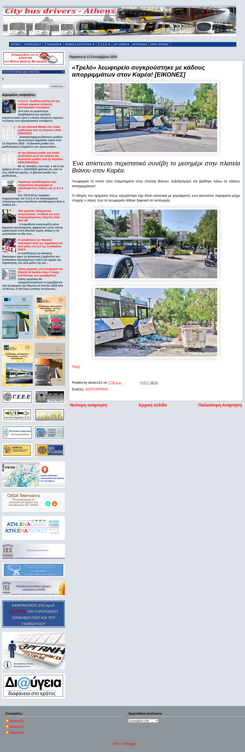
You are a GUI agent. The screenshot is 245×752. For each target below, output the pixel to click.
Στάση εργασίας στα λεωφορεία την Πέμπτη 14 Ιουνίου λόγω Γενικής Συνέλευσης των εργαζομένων (40, 272)
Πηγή (76, 367)
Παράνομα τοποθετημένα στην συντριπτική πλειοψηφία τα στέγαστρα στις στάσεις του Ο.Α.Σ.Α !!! (40, 186)
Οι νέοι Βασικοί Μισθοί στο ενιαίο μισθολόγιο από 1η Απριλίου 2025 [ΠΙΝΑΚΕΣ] (39, 130)
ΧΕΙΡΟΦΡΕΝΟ (96, 389)
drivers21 (17, 721)
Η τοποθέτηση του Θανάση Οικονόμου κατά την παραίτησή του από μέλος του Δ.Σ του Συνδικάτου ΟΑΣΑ (40, 244)
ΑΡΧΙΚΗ (15, 44)
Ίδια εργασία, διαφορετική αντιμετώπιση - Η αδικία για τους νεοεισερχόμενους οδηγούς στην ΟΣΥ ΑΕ (39, 215)
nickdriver (17, 733)
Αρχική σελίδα (153, 405)
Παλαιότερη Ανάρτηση (220, 405)
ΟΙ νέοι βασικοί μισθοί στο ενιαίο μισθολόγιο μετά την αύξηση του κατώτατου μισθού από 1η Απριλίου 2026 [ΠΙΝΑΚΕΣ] (40, 157)
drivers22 (17, 727)
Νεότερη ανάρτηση (88, 405)
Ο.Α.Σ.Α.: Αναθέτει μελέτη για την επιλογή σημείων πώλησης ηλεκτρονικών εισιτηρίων (39, 104)
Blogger (131, 744)
